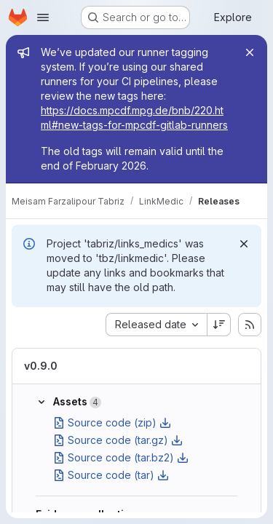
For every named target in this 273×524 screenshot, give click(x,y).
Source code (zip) (112, 422)
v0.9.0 (41, 366)
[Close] (249, 52)
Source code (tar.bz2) (121, 457)
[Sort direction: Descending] (219, 324)
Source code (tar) (111, 475)
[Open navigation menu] (43, 17)
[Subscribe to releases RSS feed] (249, 324)
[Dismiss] (244, 244)
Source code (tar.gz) (118, 440)
